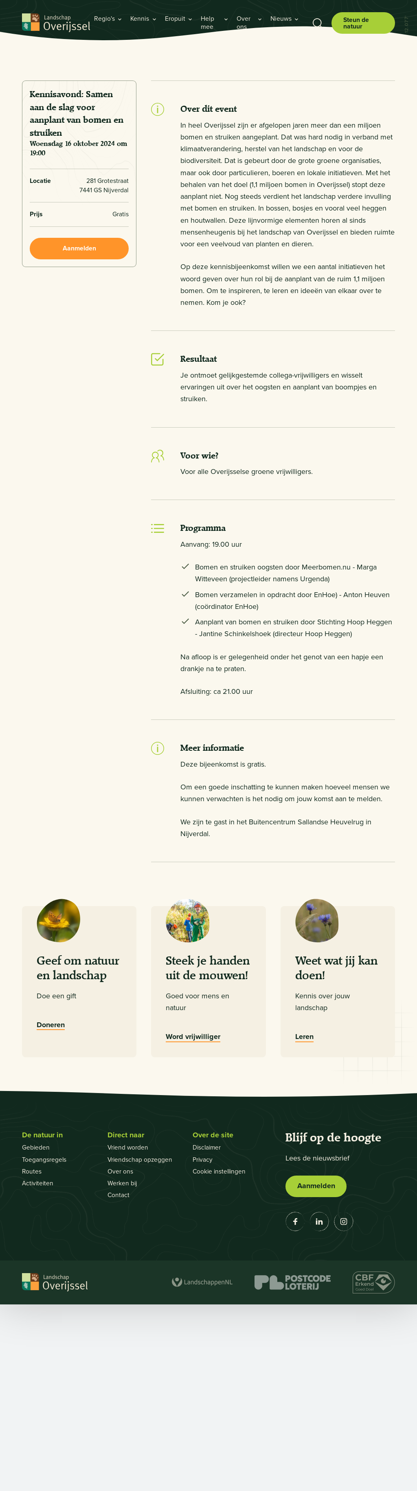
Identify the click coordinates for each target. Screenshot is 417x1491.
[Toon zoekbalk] (317, 23)
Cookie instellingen (220, 1358)
